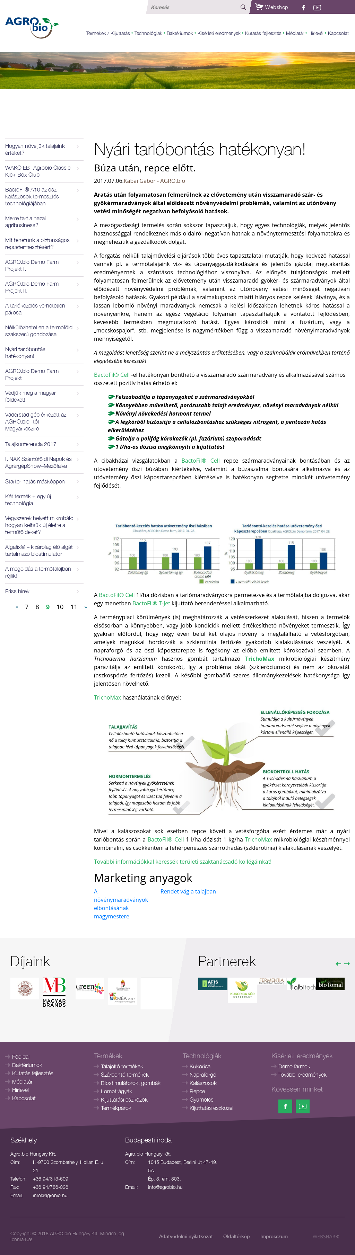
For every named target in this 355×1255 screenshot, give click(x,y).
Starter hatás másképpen (35, 481)
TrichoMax (107, 697)
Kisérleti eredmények (219, 33)
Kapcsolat (338, 33)
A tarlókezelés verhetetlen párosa (35, 308)
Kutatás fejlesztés (263, 33)
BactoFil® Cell (112, 375)
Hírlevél (316, 33)
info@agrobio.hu (50, 1195)
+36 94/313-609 (50, 1179)
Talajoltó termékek (122, 1066)
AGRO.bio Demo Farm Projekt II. (32, 287)
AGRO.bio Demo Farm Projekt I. (32, 265)
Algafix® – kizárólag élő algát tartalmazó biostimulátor (39, 550)
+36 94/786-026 (50, 1187)
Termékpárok (116, 1108)
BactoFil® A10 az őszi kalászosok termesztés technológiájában (32, 196)
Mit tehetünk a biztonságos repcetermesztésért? (37, 243)
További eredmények (302, 1074)
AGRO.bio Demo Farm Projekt (32, 374)
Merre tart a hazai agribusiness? (25, 221)
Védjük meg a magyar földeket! (30, 396)
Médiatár (295, 33)
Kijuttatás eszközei (211, 1108)
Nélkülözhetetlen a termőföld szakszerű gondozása (38, 330)
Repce (197, 1091)
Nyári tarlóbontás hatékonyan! (25, 352)
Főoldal (20, 1056)
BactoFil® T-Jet (151, 603)
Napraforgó (203, 1074)
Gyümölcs (202, 1099)
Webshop (271, 7)
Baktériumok (180, 33)
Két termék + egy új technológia (28, 499)
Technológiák (148, 33)
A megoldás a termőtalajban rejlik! (38, 572)
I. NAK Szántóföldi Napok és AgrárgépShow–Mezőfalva (38, 462)
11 (74, 607)
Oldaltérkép (236, 1236)
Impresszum (274, 1236)
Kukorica (200, 1066)
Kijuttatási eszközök (124, 1099)
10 (60, 607)
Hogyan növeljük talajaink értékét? (35, 149)
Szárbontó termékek (125, 1074)
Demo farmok (294, 1066)
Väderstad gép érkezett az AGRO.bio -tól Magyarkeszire (35, 421)
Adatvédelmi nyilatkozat (186, 1236)
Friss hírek (17, 591)
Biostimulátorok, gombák (131, 1083)
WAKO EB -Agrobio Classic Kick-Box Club (37, 171)
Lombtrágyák (116, 1091)
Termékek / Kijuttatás (108, 33)
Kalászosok (203, 1083)
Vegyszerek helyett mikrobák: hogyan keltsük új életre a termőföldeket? (39, 525)
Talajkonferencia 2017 (31, 444)
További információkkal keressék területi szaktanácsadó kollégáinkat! (182, 861)
